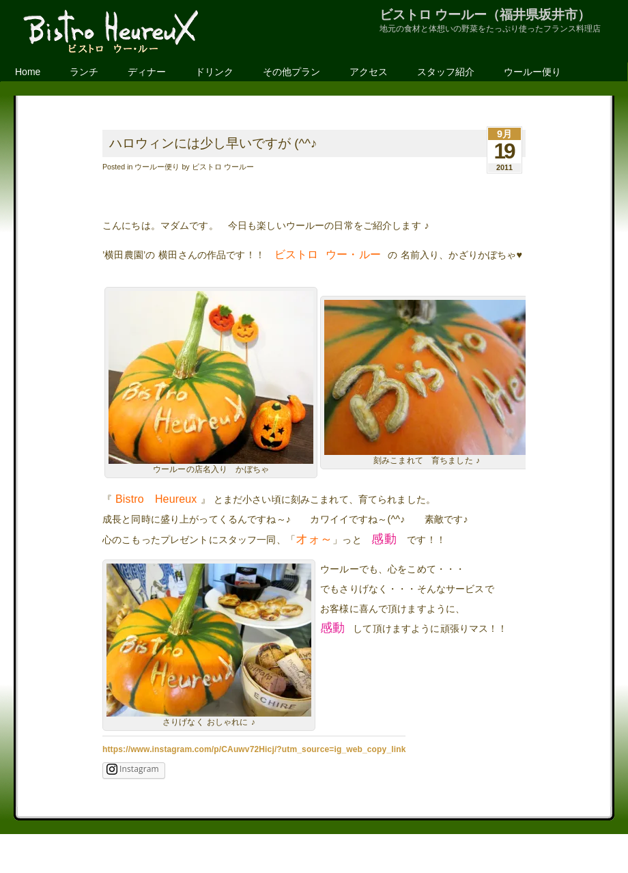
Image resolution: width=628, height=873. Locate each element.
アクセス (368, 71)
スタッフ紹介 (445, 71)
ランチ (84, 71)
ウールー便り (532, 71)
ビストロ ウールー (223, 167)
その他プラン (291, 71)
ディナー (147, 71)
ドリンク (214, 71)
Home (27, 71)
